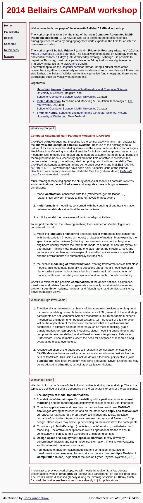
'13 (54, 167)
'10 (38, 167)
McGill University (84, 96)
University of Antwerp (50, 93)
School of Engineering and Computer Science (87, 112)
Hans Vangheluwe (36, 498)
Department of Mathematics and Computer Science (94, 89)
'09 (32, 167)
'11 (43, 167)
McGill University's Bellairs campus (53, 53)
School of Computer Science (55, 96)
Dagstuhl (67, 67)
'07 (131, 164)
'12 (48, 167)
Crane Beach (77, 63)
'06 (126, 164)
